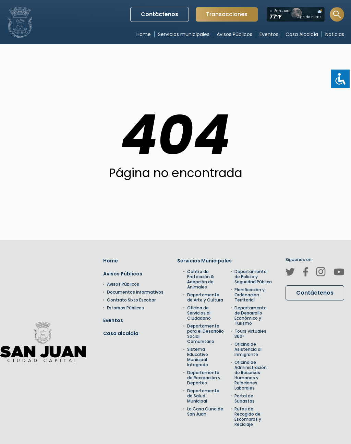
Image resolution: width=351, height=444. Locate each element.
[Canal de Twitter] (290, 273)
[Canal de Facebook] (305, 273)
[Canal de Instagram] (321, 273)
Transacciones (226, 16)
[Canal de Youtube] (339, 273)
